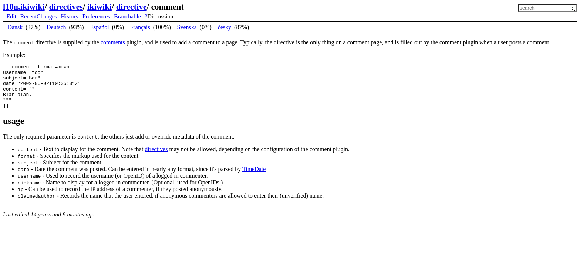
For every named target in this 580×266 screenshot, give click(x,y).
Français (140, 27)
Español (99, 27)
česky (224, 27)
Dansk (15, 27)
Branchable (127, 16)
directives (66, 6)
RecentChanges (38, 16)
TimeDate (254, 178)
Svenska (187, 27)
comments (113, 42)
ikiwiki (99, 6)
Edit (12, 16)
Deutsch (56, 27)
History (70, 16)
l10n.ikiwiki (24, 6)
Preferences (96, 16)
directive (131, 6)
